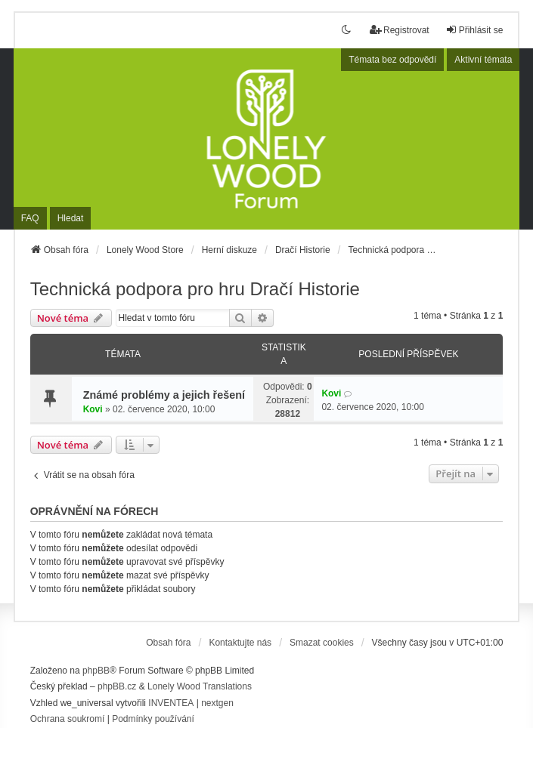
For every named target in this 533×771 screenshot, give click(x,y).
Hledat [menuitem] (70, 218)
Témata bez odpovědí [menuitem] (392, 59)
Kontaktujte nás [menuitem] (240, 642)
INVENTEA (171, 703)
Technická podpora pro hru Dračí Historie (195, 289)
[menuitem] (67, 719)
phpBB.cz (117, 686)
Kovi (93, 409)
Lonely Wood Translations (199, 686)
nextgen (217, 703)
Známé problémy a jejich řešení (164, 395)
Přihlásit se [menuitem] (474, 29)
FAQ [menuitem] (30, 218)
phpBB (96, 670)
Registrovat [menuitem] (399, 29)
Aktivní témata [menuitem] (483, 59)
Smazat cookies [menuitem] (322, 642)
